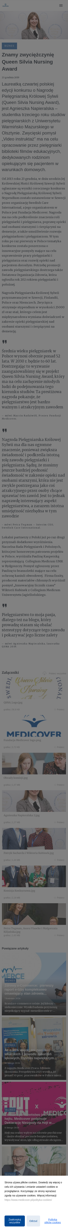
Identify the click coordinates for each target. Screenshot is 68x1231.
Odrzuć (33, 1221)
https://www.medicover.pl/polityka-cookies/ (28, 1199)
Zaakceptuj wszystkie (15, 1221)
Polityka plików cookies (52, 1221)
